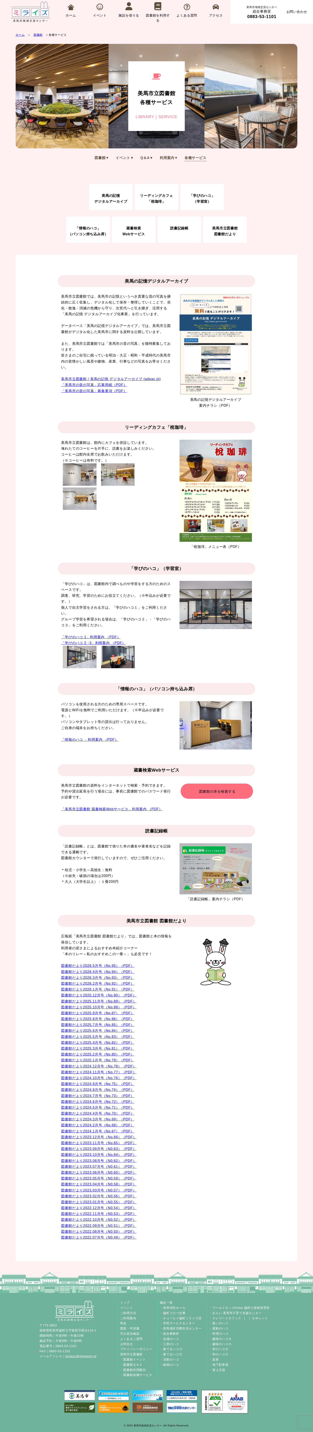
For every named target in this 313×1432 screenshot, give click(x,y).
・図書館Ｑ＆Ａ (131, 1364)
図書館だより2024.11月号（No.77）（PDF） (98, 1072)
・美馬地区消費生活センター (180, 1328)
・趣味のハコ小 (220, 1344)
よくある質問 (186, 10)
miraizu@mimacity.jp (81, 1356)
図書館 (38, 34)
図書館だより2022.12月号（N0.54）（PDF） (98, 1208)
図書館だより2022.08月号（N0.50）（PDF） (98, 1231)
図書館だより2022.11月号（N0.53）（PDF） (98, 1214)
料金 (123, 1323)
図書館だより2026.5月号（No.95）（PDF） (97, 966)
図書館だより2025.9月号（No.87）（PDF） (97, 1013)
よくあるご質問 (131, 1339)
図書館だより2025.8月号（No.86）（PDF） (97, 1019)
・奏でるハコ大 (171, 1354)
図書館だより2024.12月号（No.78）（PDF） (98, 1066)
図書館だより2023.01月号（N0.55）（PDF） (98, 1202)
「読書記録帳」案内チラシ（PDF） (216, 872)
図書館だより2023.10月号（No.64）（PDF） (98, 1155)
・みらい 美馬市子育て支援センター (235, 1313)
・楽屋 (214, 1359)
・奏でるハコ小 (171, 1349)
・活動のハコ (169, 1359)
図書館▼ (102, 158)
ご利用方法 (128, 1313)
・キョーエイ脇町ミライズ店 (180, 1318)
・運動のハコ (218, 1328)
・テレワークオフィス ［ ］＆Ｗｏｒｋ (238, 1318)
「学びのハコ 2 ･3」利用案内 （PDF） (93, 643)
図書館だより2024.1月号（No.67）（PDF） (97, 1131)
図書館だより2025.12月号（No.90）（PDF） (98, 995)
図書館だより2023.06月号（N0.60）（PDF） (98, 1172)
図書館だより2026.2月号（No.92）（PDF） (97, 983)
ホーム (71, 10)
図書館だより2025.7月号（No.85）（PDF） (97, 1025)
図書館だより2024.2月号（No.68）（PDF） (97, 1125)
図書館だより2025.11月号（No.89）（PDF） (98, 1001)
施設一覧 (166, 1302)
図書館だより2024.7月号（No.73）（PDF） (97, 1096)
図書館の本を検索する (217, 791)
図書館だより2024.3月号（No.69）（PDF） (97, 1119)
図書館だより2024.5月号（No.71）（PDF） (97, 1107)
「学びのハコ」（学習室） (202, 198)
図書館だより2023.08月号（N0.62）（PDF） (98, 1161)
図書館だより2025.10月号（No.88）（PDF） (98, 1007)
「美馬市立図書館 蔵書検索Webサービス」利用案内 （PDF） (111, 809)
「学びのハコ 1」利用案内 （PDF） (90, 637)
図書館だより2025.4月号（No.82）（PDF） (97, 1042)
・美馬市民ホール (172, 1307)
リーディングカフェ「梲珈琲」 (156, 198)
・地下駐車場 (218, 1364)
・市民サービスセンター (177, 1323)
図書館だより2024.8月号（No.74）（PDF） (97, 1090)
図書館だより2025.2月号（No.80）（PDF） (97, 1054)
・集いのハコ (218, 1323)
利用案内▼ (169, 158)
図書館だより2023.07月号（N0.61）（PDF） (98, 1166)
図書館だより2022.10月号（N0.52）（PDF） (98, 1220)
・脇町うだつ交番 (172, 1313)
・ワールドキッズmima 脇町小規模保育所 (239, 1307)
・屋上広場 (217, 1370)
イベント (100, 10)
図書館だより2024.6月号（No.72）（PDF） (97, 1102)
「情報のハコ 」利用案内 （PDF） (89, 739)
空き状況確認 (130, 1333)
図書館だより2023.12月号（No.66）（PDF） (98, 1137)
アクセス (216, 10)
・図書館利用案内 (133, 1370)
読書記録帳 (179, 228)
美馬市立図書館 (131, 1354)
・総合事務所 (169, 1333)
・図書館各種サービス (136, 1375)
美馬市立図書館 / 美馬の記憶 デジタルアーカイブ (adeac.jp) (111, 379)
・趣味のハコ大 (220, 1339)
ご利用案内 (128, 1318)
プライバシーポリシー (136, 1349)
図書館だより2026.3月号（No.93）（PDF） (97, 978)
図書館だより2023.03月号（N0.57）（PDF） (98, 1190)
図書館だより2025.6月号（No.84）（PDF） (97, 1031)
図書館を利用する (158, 12)
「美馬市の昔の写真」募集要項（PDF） (94, 391)
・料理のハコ (218, 1333)
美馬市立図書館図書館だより (225, 231)
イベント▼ (125, 158)
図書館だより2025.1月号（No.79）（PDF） (97, 1060)
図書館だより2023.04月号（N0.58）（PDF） (98, 1184)
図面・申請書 (130, 1328)
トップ (125, 1302)
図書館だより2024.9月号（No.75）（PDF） (97, 1084)
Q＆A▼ (146, 158)
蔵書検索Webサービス (133, 231)
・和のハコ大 (218, 1349)
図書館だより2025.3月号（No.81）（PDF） (97, 1048)
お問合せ (126, 1344)
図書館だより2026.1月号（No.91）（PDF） (97, 989)
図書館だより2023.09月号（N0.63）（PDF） (98, 1149)
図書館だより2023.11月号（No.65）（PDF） (98, 1143)
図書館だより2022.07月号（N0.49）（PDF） (98, 1237)
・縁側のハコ (169, 1364)
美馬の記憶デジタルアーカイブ (110, 198)
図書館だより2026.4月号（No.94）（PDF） (97, 972)
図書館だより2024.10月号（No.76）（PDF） (98, 1078)
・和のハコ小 (218, 1354)
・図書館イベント (133, 1359)
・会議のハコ (169, 1339)
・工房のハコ (169, 1344)
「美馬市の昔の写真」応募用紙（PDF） (94, 385)
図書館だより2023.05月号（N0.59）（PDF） (98, 1178)
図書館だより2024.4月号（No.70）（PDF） (97, 1113)
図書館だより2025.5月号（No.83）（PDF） (97, 1037)
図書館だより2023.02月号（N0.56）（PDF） (98, 1196)
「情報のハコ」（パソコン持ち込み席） (88, 231)
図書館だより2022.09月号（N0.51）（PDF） (98, 1226)
